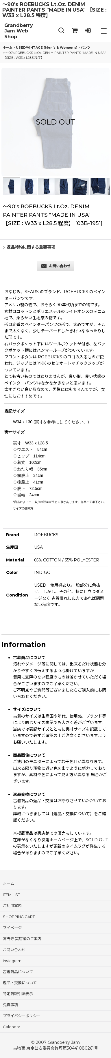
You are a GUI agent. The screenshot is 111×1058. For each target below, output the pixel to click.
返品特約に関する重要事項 (29, 247)
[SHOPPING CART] (74, 30)
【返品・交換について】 (71, 813)
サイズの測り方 (23, 508)
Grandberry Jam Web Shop (18, 31)
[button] (61, 30)
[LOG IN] (87, 30)
